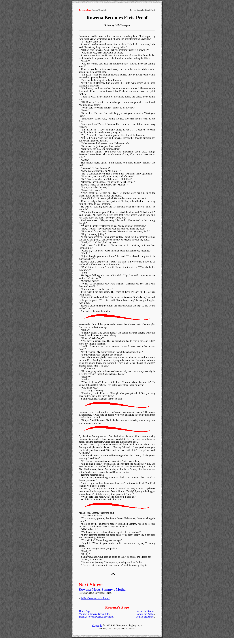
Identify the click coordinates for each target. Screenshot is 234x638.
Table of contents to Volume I (95, 598)
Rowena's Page (85, 10)
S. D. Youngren (122, 25)
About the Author (145, 614)
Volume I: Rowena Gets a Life (94, 614)
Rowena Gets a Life (99, 10)
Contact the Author (145, 616)
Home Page (85, 611)
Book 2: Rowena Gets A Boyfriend (96, 616)
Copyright (97, 625)
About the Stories (145, 611)
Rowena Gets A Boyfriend (139, 10)
